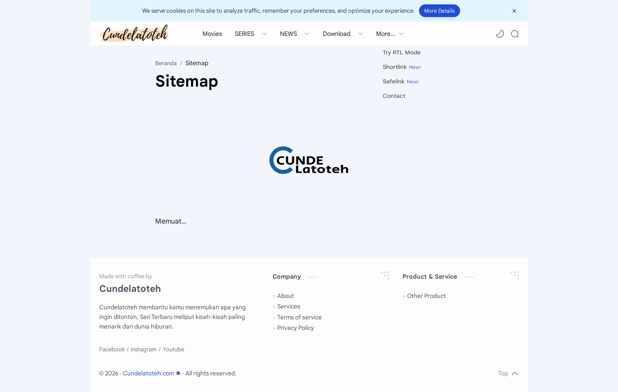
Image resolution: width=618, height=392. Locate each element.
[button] (499, 33)
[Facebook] (112, 349)
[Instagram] (144, 349)
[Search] (514, 33)
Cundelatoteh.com (152, 373)
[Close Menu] (514, 11)
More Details (439, 10)
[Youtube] (173, 349)
